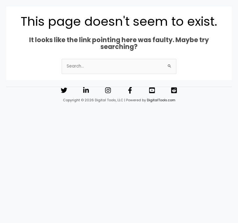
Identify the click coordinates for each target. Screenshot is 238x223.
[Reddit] (174, 90)
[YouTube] (152, 90)
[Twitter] (64, 90)
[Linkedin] (86, 90)
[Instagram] (108, 90)
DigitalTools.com (161, 100)
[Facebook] (130, 90)
